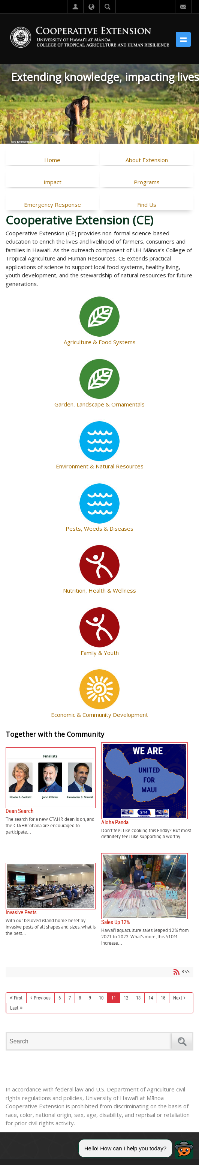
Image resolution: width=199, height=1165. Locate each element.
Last (14, 1008)
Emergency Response (52, 204)
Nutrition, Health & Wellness (99, 590)
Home (52, 160)
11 (113, 998)
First (18, 998)
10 (101, 998)
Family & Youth (100, 652)
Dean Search (53, 791)
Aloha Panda (147, 791)
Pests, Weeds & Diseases (99, 528)
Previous (42, 998)
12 (126, 998)
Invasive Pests (53, 900)
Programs (147, 182)
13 (138, 998)
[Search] (90, 1041)
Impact (52, 182)
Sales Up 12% (147, 899)
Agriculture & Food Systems (100, 342)
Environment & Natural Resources (100, 466)
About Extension (147, 160)
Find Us (146, 204)
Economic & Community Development (99, 714)
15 (163, 998)
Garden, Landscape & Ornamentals (99, 404)
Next (177, 998)
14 (150, 998)
